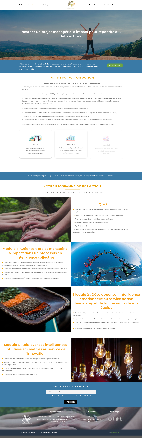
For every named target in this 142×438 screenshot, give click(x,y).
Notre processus (48, 5)
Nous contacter (117, 5)
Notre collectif (24, 5)
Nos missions (36, 5)
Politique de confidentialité (92, 419)
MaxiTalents (92, 422)
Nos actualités (105, 5)
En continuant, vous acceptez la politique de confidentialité (71, 396)
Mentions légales (92, 417)
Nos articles (93, 5)
